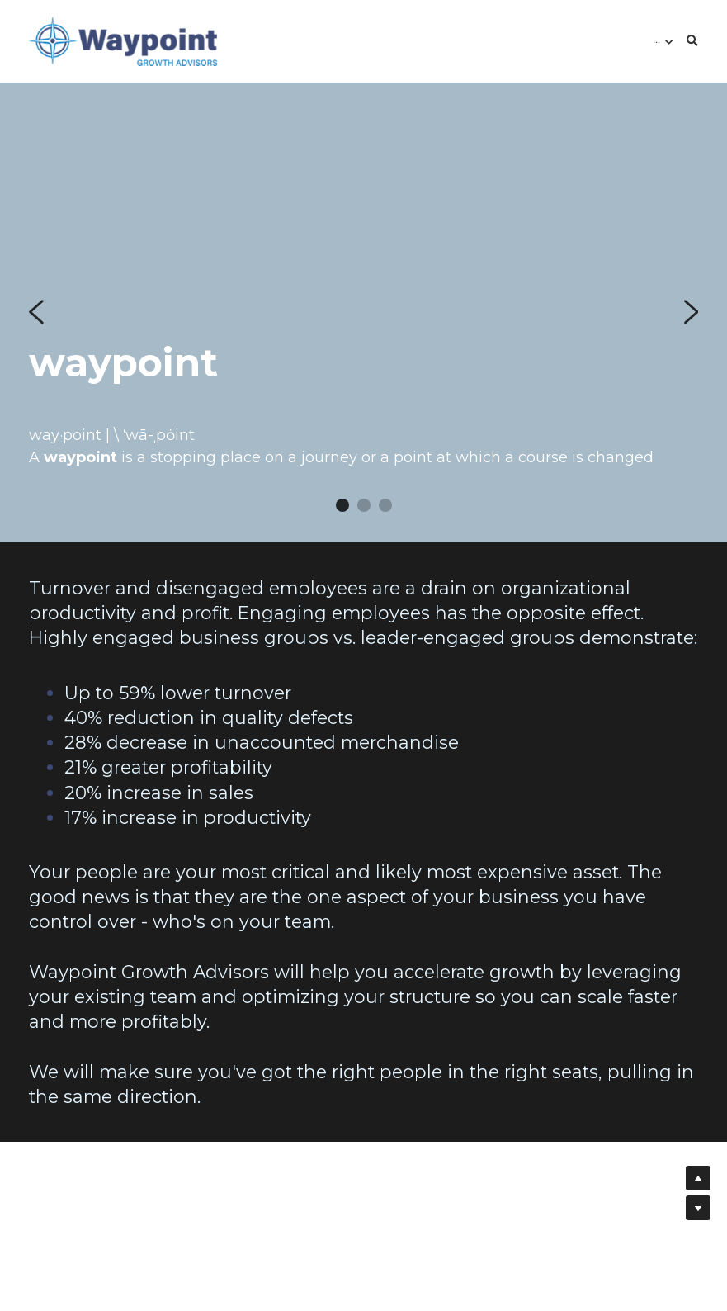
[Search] (692, 41)
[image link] (123, 40)
